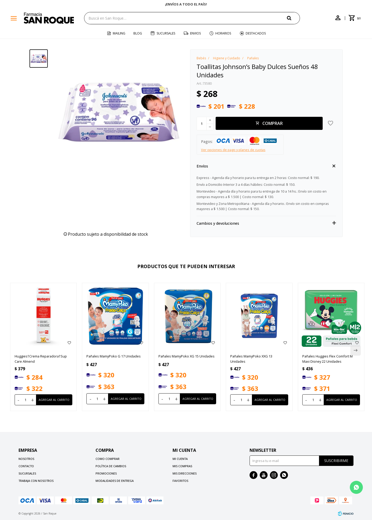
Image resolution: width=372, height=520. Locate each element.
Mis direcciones (185, 473)
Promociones (106, 473)
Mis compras (182, 466)
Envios (195, 33)
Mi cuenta (180, 459)
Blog (137, 33)
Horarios (223, 33)
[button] (293, 18)
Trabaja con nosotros (36, 481)
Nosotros (26, 459)
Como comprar (108, 459)
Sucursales (166, 33)
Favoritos (180, 481)
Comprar (272, 123)
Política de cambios (111, 466)
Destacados (256, 33)
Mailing (119, 33)
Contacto (26, 466)
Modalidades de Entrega (115, 481)
